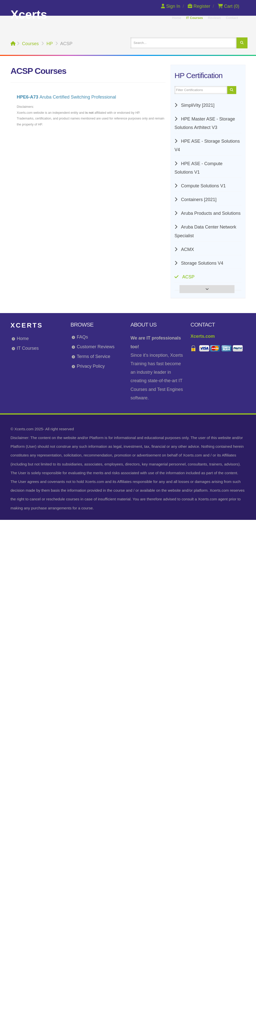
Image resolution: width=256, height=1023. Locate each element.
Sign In (171, 6)
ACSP (187, 276)
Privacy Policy (91, 366)
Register (200, 6)
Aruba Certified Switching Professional (66, 97)
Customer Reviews (95, 346)
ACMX (187, 249)
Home (176, 18)
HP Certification (198, 75)
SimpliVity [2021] (197, 105)
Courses (30, 43)
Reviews (214, 18)
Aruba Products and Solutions (210, 213)
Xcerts (26, 325)
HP (49, 43)
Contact (232, 18)
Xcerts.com (202, 336)
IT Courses (194, 18)
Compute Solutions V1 (203, 185)
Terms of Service (93, 356)
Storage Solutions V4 (201, 263)
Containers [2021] (198, 199)
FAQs (82, 337)
